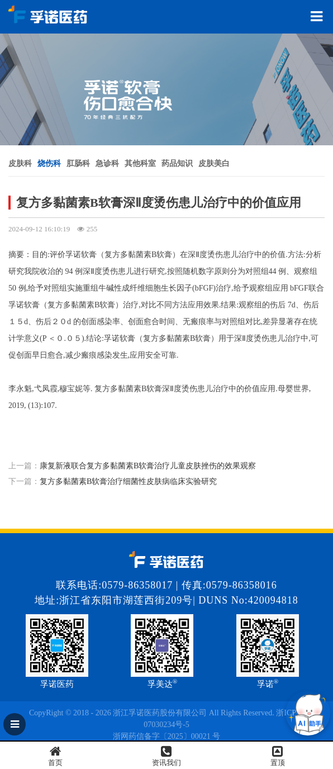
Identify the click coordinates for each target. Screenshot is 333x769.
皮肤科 (20, 163)
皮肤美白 (214, 163)
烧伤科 (49, 163)
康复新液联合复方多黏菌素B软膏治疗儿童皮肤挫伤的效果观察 (148, 466)
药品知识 (177, 163)
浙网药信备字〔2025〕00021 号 (167, 736)
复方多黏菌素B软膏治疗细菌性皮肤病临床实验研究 (128, 481)
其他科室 (140, 163)
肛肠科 (78, 163)
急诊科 (107, 163)
